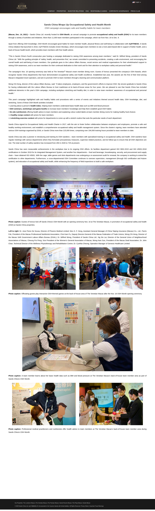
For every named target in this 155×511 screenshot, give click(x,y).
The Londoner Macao (29, 503)
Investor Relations (76, 11)
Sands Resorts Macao (65, 503)
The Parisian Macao (53, 503)
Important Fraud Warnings (97, 506)
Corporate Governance (119, 11)
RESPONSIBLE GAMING (99, 11)
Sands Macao (86, 503)
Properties (61, 11)
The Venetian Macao (41, 503)
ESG (87, 11)
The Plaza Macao (77, 503)
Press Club (135, 11)
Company (51, 11)
